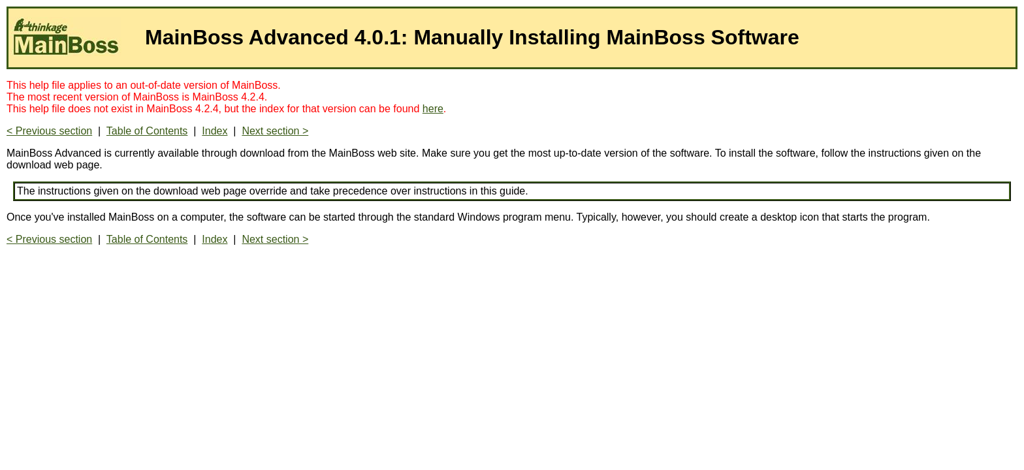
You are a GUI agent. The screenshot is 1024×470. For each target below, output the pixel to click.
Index (214, 130)
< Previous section (49, 130)
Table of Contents (147, 130)
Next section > (275, 130)
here (433, 108)
